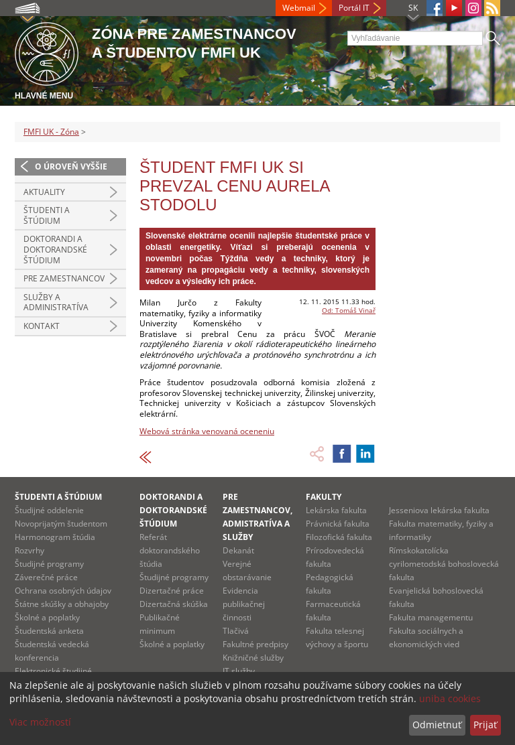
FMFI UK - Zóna (51, 131)
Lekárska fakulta (336, 510)
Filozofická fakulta (339, 537)
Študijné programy (49, 563)
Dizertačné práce (171, 590)
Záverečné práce (46, 577)
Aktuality (44, 192)
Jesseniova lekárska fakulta (439, 510)
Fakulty (323, 496)
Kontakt (41, 326)
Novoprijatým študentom (61, 523)
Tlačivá (236, 630)
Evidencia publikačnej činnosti (244, 604)
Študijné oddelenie (49, 510)
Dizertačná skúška (173, 604)
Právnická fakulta (337, 523)
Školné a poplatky (47, 617)
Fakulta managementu (431, 617)
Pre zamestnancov (64, 278)
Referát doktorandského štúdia (169, 550)
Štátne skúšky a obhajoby (62, 604)
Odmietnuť (436, 724)
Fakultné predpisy (255, 644)
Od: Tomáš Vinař (349, 310)
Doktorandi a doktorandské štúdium (55, 249)
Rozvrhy (29, 550)
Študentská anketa (49, 630)
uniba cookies (450, 698)
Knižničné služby (253, 657)
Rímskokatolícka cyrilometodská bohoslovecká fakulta (444, 564)
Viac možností (40, 722)
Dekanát (238, 550)
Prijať (485, 724)
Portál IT (354, 7)
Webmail (298, 7)
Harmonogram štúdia (55, 537)
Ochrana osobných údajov (63, 590)
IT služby (239, 671)
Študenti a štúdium (46, 215)
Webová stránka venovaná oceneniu (206, 431)
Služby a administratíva (56, 302)
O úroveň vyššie (71, 166)
